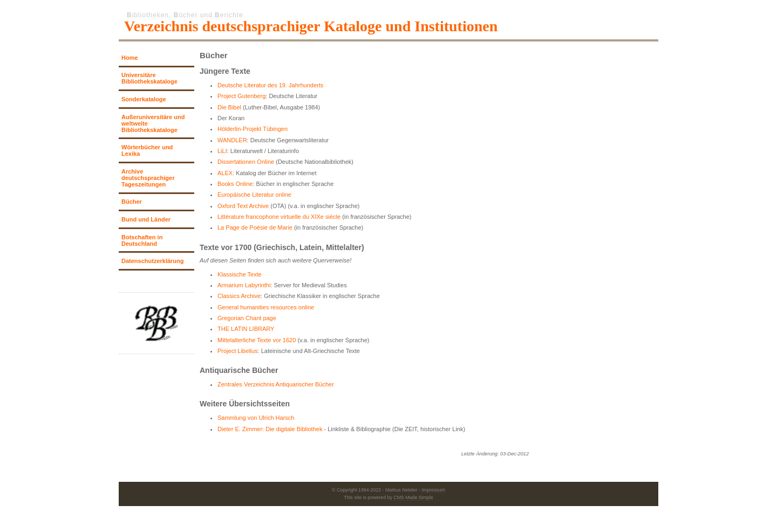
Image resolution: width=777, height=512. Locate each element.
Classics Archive (239, 296)
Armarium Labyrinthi (243, 285)
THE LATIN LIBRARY (245, 329)
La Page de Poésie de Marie (254, 227)
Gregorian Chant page (246, 318)
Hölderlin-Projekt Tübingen (252, 129)
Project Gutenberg (241, 96)
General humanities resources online (265, 307)
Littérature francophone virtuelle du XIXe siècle (278, 216)
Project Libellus (237, 351)
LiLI (222, 151)
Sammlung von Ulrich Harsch (255, 417)
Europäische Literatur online (254, 194)
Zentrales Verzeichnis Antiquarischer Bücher (275, 384)
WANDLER (232, 140)
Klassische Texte (239, 274)
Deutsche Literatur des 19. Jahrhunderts (270, 85)
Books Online (235, 184)
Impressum (433, 490)
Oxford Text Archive (243, 206)
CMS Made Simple (413, 497)
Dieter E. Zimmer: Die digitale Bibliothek (269, 429)
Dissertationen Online (245, 161)
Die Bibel (229, 107)
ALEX (225, 173)
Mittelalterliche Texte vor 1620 (256, 340)
